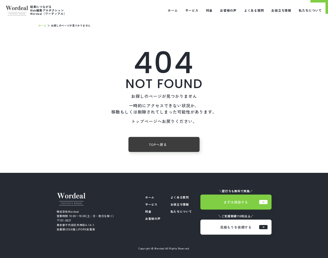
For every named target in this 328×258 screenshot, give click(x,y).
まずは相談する (246, 202)
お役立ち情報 (281, 10)
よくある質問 (254, 10)
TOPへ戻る (158, 144)
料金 (209, 10)
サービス (192, 10)
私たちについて (310, 10)
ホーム (173, 10)
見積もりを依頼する (244, 227)
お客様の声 (228, 10)
